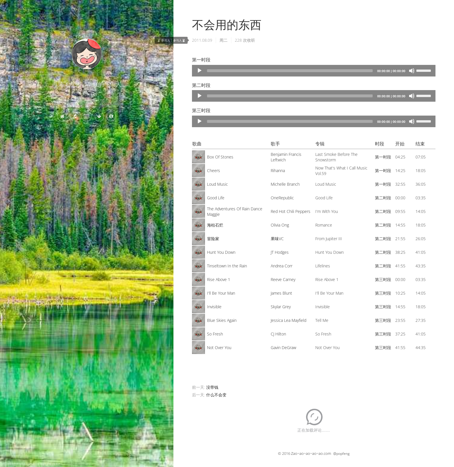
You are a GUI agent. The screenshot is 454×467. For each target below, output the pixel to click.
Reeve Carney (283, 279)
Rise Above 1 (218, 279)
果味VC (277, 238)
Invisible (214, 306)
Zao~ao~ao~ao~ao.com (311, 453)
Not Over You (219, 347)
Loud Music (217, 184)
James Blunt (281, 293)
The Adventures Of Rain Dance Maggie (234, 211)
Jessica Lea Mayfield (288, 320)
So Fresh (215, 334)
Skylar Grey (281, 306)
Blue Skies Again (222, 320)
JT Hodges (280, 252)
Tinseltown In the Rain (227, 266)
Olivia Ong (280, 225)
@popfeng (341, 453)
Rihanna (278, 170)
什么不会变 (216, 394)
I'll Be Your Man (221, 293)
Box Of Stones (220, 157)
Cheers (213, 170)
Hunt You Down (221, 252)
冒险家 (213, 238)
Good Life (215, 197)
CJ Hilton (278, 334)
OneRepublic (282, 197)
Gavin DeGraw (283, 347)
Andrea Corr (281, 266)
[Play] (199, 71)
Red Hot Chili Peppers (290, 211)
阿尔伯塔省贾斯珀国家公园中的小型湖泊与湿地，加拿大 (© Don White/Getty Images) (46, 463)
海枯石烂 (215, 225)
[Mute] (412, 71)
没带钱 (212, 387)
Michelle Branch (285, 184)
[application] (313, 70)
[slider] (290, 70)
